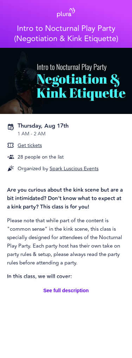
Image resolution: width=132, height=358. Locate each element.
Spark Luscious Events (74, 168)
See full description (66, 290)
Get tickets (30, 145)
